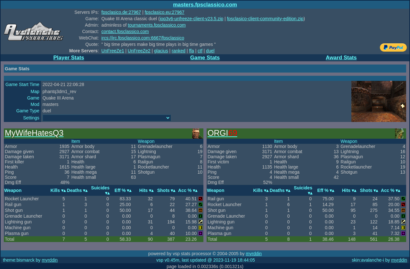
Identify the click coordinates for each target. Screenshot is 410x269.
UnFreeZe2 (139, 50)
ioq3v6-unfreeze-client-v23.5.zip (191, 18)
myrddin (254, 253)
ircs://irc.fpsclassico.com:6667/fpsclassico (143, 37)
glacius (161, 50)
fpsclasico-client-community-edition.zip (265, 18)
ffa (191, 50)
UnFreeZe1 (113, 50)
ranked (178, 50)
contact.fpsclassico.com (125, 31)
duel (210, 50)
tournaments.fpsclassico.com (157, 25)
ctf (200, 50)
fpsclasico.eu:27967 (164, 12)
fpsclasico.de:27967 (121, 12)
